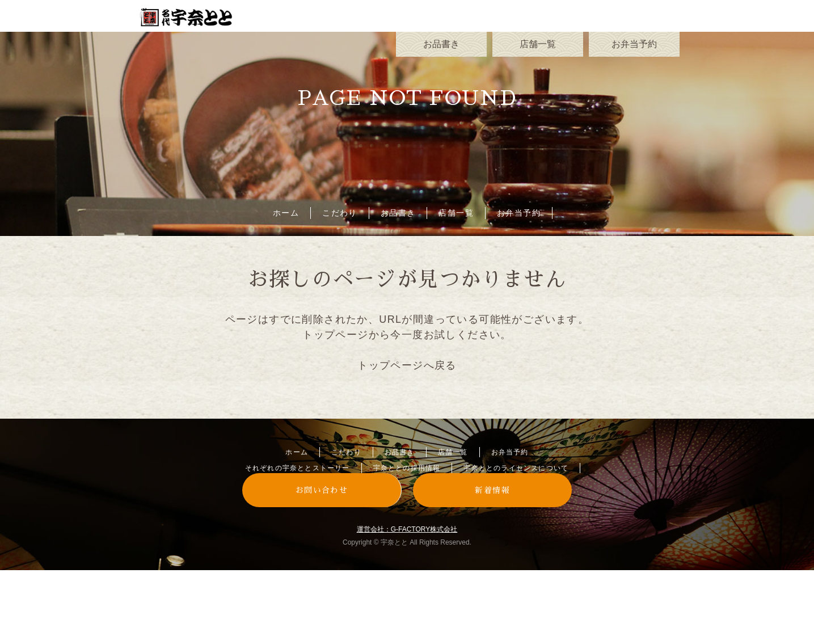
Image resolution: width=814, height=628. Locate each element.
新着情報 (492, 490)
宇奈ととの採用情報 (407, 468)
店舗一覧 (456, 212)
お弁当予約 (519, 212)
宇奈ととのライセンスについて (515, 468)
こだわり (339, 212)
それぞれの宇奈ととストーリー (297, 468)
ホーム (286, 212)
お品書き (398, 212)
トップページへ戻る (407, 365)
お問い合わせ (322, 490)
